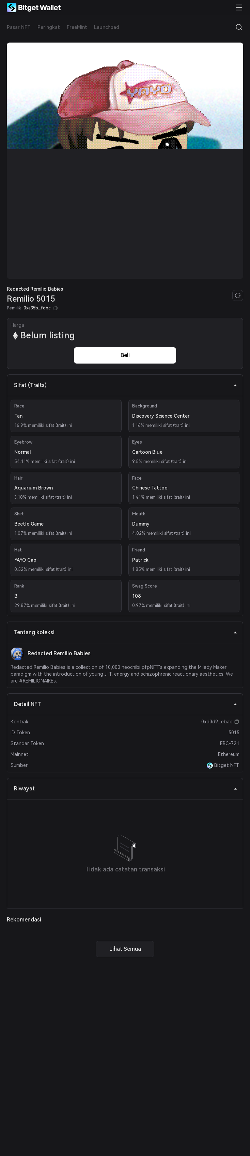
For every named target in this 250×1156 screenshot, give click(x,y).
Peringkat (48, 27)
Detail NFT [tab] (125, 704)
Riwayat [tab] (125, 788)
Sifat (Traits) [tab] (125, 385)
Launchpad (106, 27)
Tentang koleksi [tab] (125, 632)
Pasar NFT (19, 27)
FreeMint (77, 27)
